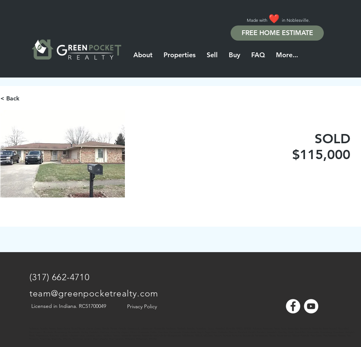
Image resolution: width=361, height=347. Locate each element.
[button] (287, 55)
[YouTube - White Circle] (311, 306)
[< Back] (26, 98)
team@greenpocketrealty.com (93, 293)
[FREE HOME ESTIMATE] (277, 33)
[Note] (36, 325)
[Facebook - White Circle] (293, 306)
